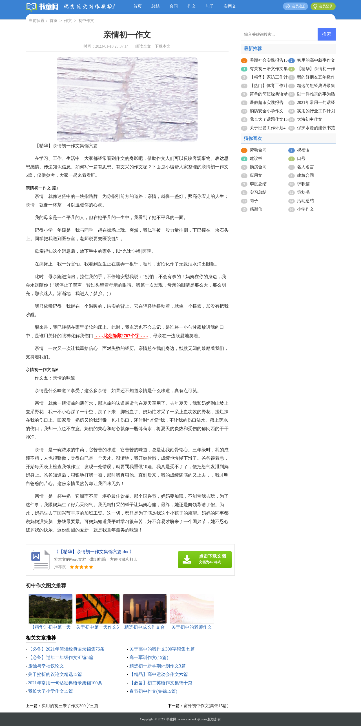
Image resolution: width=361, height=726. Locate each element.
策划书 (303, 192)
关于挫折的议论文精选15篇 (55, 674)
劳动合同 (258, 150)
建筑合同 (305, 175)
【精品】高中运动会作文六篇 (158, 674)
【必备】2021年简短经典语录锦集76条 (66, 649)
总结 (155, 6)
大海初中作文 (309, 119)
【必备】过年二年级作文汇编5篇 (60, 657)
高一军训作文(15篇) (149, 657)
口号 (301, 158)
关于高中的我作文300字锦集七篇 (162, 649)
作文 (191, 6)
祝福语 (303, 150)
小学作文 (305, 209)
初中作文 (86, 21)
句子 (209, 6)
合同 (173, 6)
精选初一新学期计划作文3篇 (157, 666)
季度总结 (258, 184)
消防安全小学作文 (267, 111)
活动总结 (305, 200)
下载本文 (162, 46)
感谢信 (256, 209)
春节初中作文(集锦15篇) (153, 691)
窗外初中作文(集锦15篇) (206, 705)
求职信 (303, 184)
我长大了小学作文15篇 (50, 691)
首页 (137, 6)
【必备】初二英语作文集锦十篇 (160, 682)
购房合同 (258, 167)
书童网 (171, 719)
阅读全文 (143, 46)
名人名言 (305, 167)
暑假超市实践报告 (267, 102)
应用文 (256, 175)
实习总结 (258, 192)
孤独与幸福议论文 (46, 666)
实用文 (229, 6)
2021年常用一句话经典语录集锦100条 (65, 682)
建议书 (256, 158)
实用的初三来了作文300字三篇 (70, 705)
